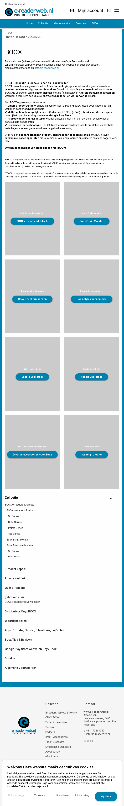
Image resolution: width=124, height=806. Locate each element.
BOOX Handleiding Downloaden (22, 601)
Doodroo (10, 658)
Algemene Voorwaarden (20, 667)
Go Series (13, 516)
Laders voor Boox (32, 376)
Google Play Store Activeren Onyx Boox (31, 649)
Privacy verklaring (16, 578)
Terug (8, 32)
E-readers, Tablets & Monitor (61, 712)
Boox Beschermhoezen (32, 299)
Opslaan (106, 796)
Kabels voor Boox (91, 376)
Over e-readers (15, 587)
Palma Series (15, 528)
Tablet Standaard (54, 741)
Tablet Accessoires (56, 722)
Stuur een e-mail (16, 4)
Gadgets (50, 732)
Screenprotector (91, 454)
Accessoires (52, 751)
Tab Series (14, 533)
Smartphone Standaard (58, 746)
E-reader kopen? (15, 569)
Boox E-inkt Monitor (92, 221)
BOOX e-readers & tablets (32, 221)
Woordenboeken (16, 620)
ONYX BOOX (52, 717)
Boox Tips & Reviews (18, 639)
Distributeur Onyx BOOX (20, 611)
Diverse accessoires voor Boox (32, 454)
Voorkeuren (40, 795)
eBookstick (51, 756)
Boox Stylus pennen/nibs (92, 299)
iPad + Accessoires (56, 736)
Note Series (15, 522)
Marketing (84, 795)
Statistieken (62, 795)
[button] (117, 10)
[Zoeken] (71, 10)
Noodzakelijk (17, 795)
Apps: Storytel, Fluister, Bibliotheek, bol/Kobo (34, 630)
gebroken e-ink (14, 597)
